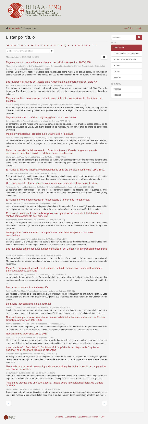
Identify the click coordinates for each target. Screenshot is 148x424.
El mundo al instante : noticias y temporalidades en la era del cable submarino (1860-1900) (55, 169)
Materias (117, 77)
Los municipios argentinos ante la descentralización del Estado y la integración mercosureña (56, 248)
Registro (117, 95)
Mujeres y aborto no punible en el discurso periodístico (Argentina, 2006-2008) (48, 62)
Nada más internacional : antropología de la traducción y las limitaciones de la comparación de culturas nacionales (56, 368)
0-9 (7, 45)
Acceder (117, 89)
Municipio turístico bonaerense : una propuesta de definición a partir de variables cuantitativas (50, 234)
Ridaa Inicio (14, 28)
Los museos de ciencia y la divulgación (27, 287)
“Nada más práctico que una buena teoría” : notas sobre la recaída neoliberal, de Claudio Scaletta (54, 384)
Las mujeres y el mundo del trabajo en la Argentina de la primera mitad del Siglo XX (51, 81)
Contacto (59, 417)
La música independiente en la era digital (28, 303)
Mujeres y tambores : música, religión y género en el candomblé (41, 117)
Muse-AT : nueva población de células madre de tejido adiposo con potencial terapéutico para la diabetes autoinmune (54, 269)
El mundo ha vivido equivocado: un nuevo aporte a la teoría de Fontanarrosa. (48, 199)
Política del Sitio (97, 417)
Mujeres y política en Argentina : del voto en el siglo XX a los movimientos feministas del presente (54, 99)
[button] (128, 28)
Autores (117, 65)
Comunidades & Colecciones (127, 53)
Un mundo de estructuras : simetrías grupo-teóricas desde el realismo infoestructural (52, 183)
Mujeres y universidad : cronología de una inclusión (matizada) (40, 133)
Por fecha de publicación (125, 59)
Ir (51, 51)
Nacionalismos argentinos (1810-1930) (27, 333)
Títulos (117, 71)
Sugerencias (70, 417)
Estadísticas (83, 417)
